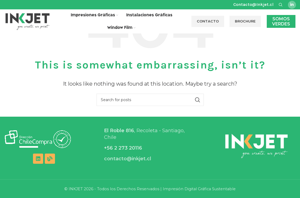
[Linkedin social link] (292, 5)
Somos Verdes (281, 21)
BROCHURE (245, 21)
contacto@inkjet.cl (127, 159)
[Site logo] (27, 21)
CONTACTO (208, 21)
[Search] (150, 100)
